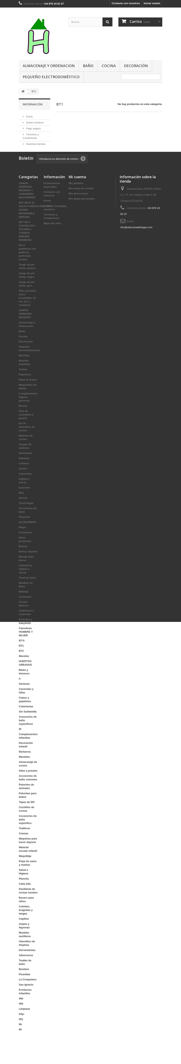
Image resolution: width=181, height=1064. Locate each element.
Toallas (23, 378)
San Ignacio (26, 994)
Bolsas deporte (28, 561)
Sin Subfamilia (28, 721)
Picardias (24, 983)
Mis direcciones (78, 203)
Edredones (25, 462)
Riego (22, 536)
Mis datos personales (82, 208)
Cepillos (24, 928)
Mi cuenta (77, 186)
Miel (21, 502)
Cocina (109, 65)
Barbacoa (24, 761)
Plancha (24, 888)
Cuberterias (26, 715)
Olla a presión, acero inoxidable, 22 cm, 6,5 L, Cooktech (28, 307)
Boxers (23, 415)
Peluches (24, 526)
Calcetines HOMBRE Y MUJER (26, 641)
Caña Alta (24, 893)
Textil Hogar (26, 512)
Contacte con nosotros (126, 3)
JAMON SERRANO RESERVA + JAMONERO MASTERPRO (27, 200)
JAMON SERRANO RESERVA (25, 323)
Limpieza (24, 1018)
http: (22, 1023)
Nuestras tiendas (35, 142)
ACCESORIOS (27, 531)
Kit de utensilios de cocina (26, 436)
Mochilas (24, 365)
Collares (24, 472)
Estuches (24, 497)
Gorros (23, 507)
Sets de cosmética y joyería (26, 424)
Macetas (24, 665)
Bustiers (24, 978)
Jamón (23, 478)
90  (21, 1038)
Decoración (136, 65)
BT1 (21, 655)
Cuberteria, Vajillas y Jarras (25, 578)
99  (21, 1033)
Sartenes (24, 693)
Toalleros (24, 837)
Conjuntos (25, 606)
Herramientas (27, 959)
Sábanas (24, 467)
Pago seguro (33, 126)
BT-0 (21, 649)
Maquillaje (25, 865)
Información (32, 104)
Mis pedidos (76, 192)
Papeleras (25, 384)
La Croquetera (27, 988)
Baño (88, 65)
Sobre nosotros (34, 120)
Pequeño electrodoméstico (51, 76)
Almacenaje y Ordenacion (49, 65)
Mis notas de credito (81, 197)
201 (21, 1028)
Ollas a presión (28, 780)
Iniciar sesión (152, 3)
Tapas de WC (27, 811)
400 (21, 1007)
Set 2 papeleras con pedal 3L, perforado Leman (27, 261)
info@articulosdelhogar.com (136, 236)
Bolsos (23, 555)
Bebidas (24, 601)
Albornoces (26, 964)
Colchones (25, 542)
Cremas (23, 842)
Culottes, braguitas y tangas (25, 919)
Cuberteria (25, 483)
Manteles (24, 766)
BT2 (21, 660)
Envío (29, 115)
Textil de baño (27, 587)
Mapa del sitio (52, 232)
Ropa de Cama (28, 389)
